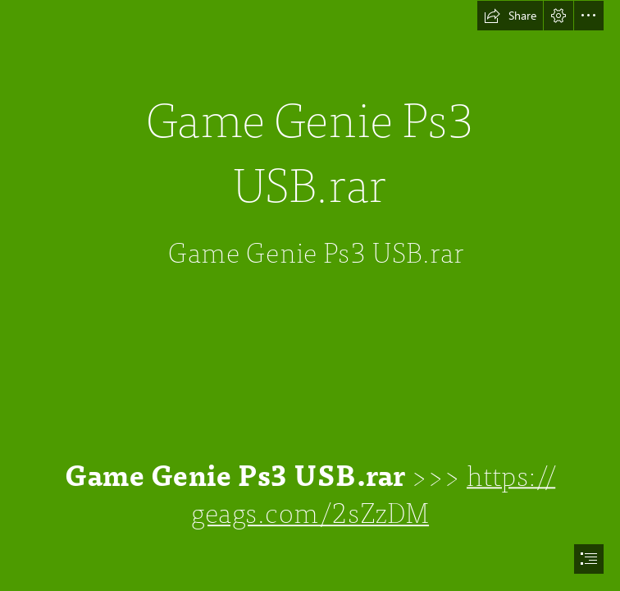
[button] (510, 15)
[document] (310, 295)
